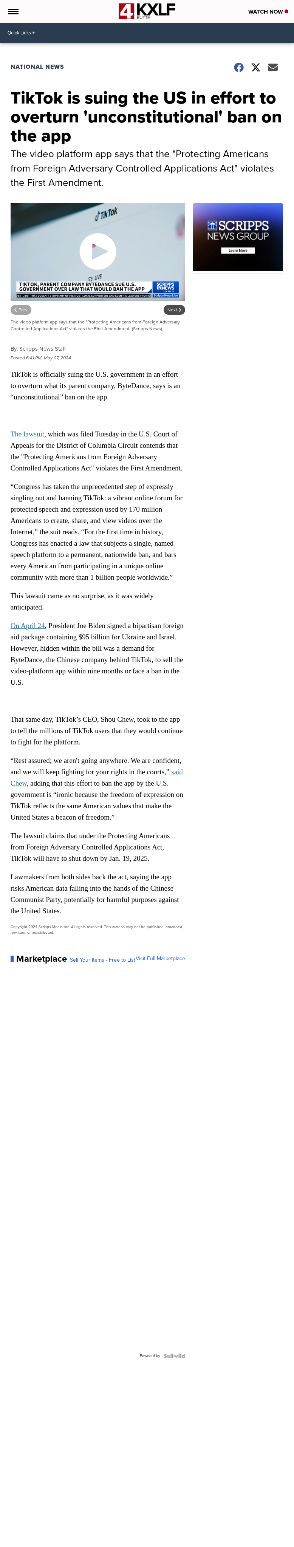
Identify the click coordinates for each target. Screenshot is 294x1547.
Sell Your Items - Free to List (102, 960)
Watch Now (268, 12)
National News (37, 66)
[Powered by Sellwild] (174, 1355)
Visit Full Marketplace (160, 958)
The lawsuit (27, 434)
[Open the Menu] (13, 11)
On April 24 (28, 626)
